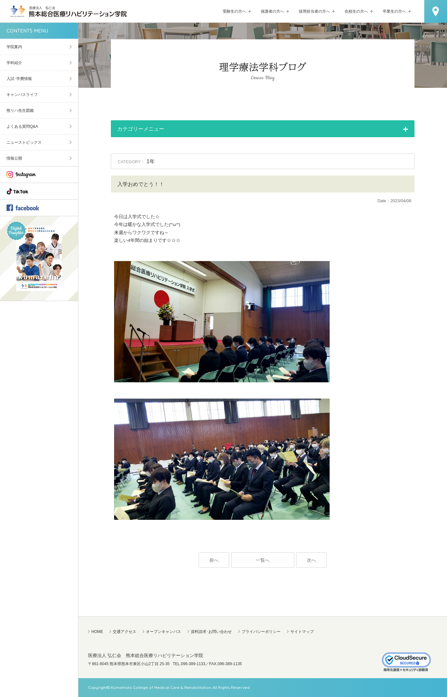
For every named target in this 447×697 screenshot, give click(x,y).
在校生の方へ (356, 11)
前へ (213, 560)
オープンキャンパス (163, 631)
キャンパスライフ (22, 94)
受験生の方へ (234, 11)
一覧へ (263, 560)
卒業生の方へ (394, 11)
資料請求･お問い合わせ (211, 631)
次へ (311, 560)
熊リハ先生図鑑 (20, 110)
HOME (97, 631)
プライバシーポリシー (261, 631)
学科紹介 (14, 62)
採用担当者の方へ (314, 11)
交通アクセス (124, 631)
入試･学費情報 (19, 78)
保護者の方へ (272, 11)
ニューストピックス (24, 142)
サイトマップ (302, 631)
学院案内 (14, 47)
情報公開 (14, 158)
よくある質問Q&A (22, 126)
